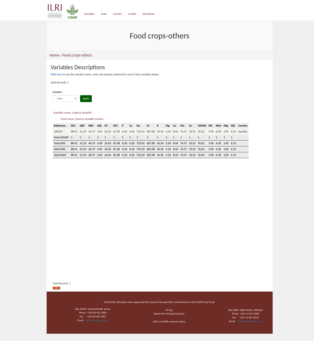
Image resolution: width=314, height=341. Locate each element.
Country (57, 92)
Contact (117, 14)
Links (104, 14)
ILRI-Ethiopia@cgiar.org (249, 321)
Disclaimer (148, 14)
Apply (86, 98)
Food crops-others (77, 55)
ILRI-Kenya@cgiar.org (97, 320)
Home (55, 55)
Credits (132, 14)
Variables (89, 14)
